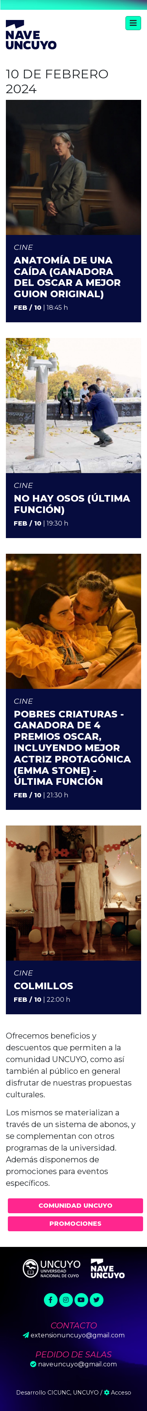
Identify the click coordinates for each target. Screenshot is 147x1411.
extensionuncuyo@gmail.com (78, 1335)
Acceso (117, 1392)
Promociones (75, 1223)
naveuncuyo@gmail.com (77, 1364)
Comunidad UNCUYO (75, 1205)
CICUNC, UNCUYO (73, 1392)
